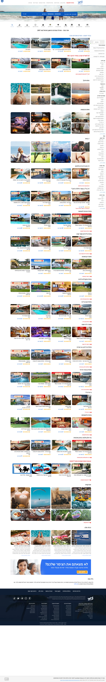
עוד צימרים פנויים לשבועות (85, 231)
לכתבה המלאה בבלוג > (25, 555)
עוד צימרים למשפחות (86, 435)
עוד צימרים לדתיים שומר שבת (84, 253)
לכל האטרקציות (87, 522)
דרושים (91, 618)
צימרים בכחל (56, 609)
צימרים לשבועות (70, 3)
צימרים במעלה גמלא (55, 619)
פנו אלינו (76, 584)
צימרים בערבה (68, 611)
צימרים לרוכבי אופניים (43, 616)
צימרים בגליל (68, 615)
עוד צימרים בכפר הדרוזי (85, 389)
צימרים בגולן (68, 614)
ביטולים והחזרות (66, 591)
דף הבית (91, 614)
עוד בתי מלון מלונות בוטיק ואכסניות (83, 457)
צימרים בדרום (68, 608)
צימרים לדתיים (44, 609)
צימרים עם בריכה (43, 619)
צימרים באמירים (56, 605)
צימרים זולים (44, 607)
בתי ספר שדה (44, 618)
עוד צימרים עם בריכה (86, 321)
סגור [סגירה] (6, 679)
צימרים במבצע (44, 605)
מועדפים (30, 2)
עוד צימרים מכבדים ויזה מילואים (84, 186)
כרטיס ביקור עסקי (32, 591)
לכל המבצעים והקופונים (85, 480)
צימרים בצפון (62, 2)
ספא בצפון (33, 609)
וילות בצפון (33, 607)
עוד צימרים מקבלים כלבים (85, 299)
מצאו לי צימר (35, 2)
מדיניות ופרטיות (76, 591)
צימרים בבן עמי (56, 612)
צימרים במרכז (68, 607)
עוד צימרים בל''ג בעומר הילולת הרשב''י (82, 208)
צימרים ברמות (56, 616)
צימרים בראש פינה (55, 615)
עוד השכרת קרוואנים (86, 276)
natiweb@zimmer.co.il (88, 612)
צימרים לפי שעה (44, 614)
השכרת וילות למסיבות (30, 608)
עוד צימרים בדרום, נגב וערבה (84, 367)
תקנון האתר (57, 591)
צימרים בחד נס (56, 607)
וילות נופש (33, 605)
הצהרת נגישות (48, 591)
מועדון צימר (90, 616)
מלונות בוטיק (32, 611)
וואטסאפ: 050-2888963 (88, 608)
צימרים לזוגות (56, 2)
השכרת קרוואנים (42, 2)
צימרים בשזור (56, 608)
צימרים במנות (56, 618)
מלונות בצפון (32, 612)
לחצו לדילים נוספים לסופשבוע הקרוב (83, 74)
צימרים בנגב (68, 609)
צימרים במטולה (56, 611)
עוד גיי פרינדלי (87, 412)
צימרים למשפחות (49, 2)
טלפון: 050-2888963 (88, 607)
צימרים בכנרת (68, 612)
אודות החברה (90, 615)
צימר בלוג (41, 591)
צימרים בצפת (56, 614)
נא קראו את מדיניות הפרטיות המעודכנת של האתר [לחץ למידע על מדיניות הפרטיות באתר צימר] (70, 680)
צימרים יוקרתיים (44, 608)
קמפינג (45, 615)
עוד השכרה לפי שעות (86, 344)
